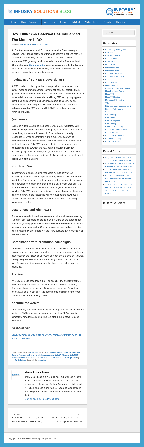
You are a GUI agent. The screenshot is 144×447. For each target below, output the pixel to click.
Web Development (112, 121)
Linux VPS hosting (112, 97)
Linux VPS (109, 94)
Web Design (110, 118)
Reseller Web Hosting (114, 109)
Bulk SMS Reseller (113, 55)
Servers (63, 22)
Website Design (92, 22)
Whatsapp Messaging (114, 127)
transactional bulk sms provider (64, 358)
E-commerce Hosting (113, 73)
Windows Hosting (112, 133)
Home (13, 22)
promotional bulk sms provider (38, 358)
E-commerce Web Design (115, 76)
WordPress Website (113, 142)
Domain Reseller (112, 70)
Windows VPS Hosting (114, 136)
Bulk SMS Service (62, 355)
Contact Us (121, 22)
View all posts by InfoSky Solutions (43, 399)
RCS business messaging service (119, 106)
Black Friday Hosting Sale (115, 49)
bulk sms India (32, 355)
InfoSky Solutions (40, 44)
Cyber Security (111, 61)
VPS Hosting (110, 115)
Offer (107, 103)
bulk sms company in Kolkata (59, 352)
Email (107, 79)
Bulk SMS (76, 22)
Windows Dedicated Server (116, 130)
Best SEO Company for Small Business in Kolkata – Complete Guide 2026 (118, 178)
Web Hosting (49, 22)
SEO (107, 112)
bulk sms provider (46, 355)
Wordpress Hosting (113, 139)
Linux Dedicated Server (114, 91)
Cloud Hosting (111, 58)
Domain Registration (30, 22)
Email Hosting (111, 82)
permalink (42, 360)
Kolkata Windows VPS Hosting (117, 88)
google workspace (112, 85)
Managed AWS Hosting (114, 100)
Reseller (107, 22)
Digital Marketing (112, 64)
